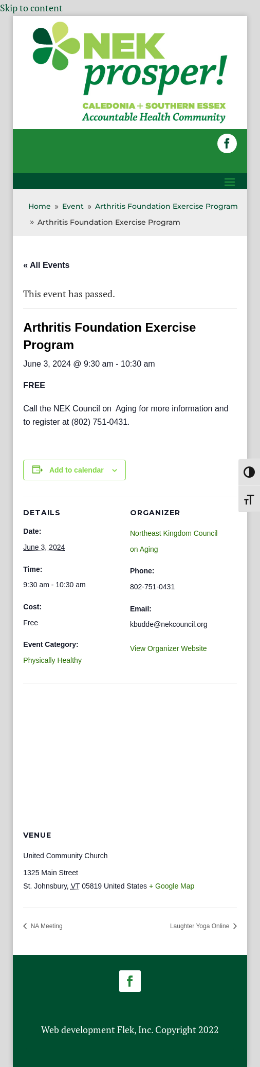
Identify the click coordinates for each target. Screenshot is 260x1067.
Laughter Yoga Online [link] (200, 926)
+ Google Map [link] (171, 886)
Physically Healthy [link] (52, 660)
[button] (227, 143)
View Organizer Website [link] (168, 648)
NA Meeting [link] (45, 926)
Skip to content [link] (31, 8)
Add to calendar (76, 470)
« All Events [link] (46, 265)
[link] (129, 122)
